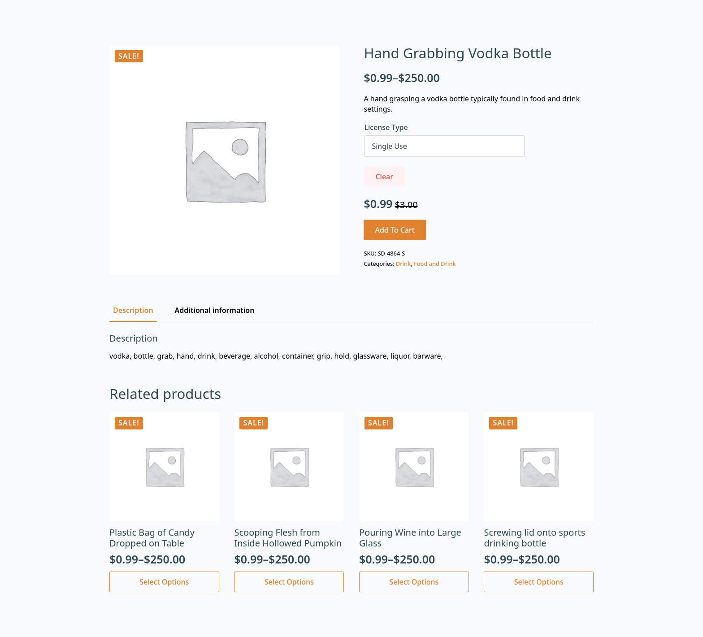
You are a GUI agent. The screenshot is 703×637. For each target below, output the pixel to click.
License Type (386, 127)
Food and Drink (435, 264)
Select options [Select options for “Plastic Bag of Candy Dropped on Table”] (164, 582)
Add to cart (395, 230)
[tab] (133, 310)
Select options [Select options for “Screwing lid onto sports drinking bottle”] (539, 582)
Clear (384, 177)
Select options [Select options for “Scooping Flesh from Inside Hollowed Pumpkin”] (289, 582)
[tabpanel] (351, 347)
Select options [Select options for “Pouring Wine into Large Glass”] (413, 582)
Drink (403, 264)
